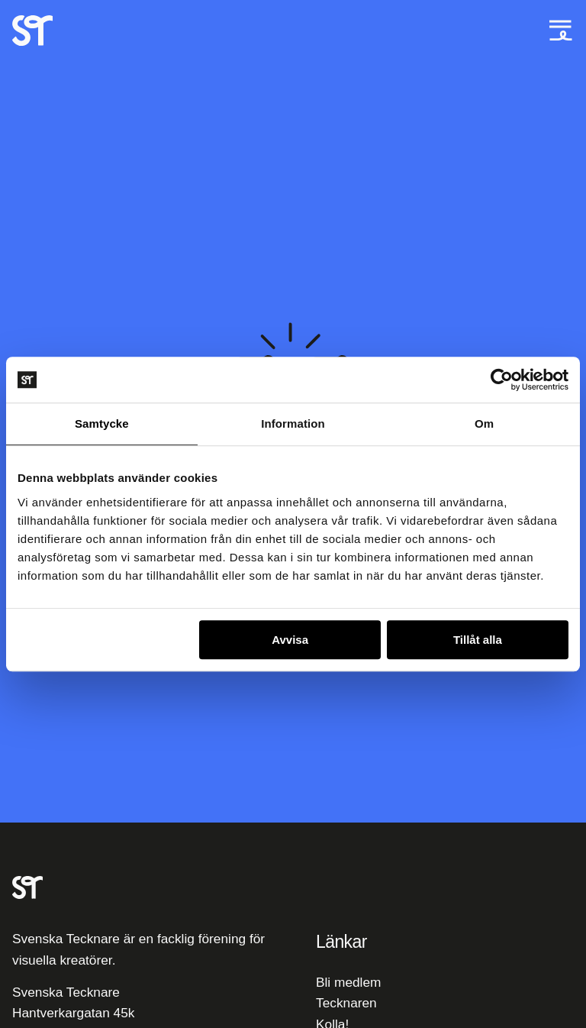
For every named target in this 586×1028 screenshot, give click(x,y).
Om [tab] (484, 423)
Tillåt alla (477, 639)
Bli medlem (348, 982)
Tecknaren (346, 1002)
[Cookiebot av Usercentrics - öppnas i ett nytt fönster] (501, 379)
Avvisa (290, 639)
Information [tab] (293, 423)
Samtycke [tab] (102, 423)
